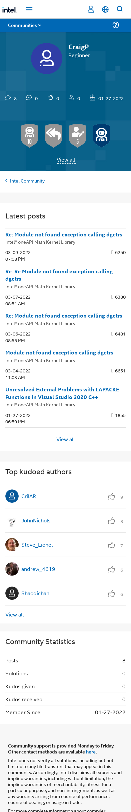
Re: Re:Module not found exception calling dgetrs (59, 275)
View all (66, 159)
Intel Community (27, 180)
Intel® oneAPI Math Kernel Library (40, 241)
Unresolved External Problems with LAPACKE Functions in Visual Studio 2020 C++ (62, 393)
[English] (105, 9)
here (91, 751)
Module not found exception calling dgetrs (59, 352)
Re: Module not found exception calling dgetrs (63, 234)
